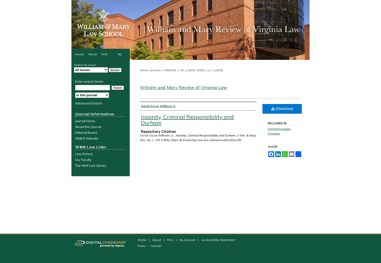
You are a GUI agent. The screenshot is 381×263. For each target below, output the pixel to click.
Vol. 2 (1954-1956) (192, 70)
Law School (84, 154)
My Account (187, 240)
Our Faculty (83, 160)
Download (282, 109)
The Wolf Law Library (90, 165)
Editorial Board (86, 133)
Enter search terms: (89, 81)
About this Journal (88, 127)
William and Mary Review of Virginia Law (183, 87)
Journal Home (85, 121)
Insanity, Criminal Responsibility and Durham (187, 119)
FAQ (170, 240)
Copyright (156, 245)
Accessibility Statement (218, 240)
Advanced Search (88, 103)
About (157, 240)
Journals (156, 70)
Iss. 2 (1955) (215, 70)
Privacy (142, 245)
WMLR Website (86, 138)
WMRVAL (170, 70)
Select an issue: (85, 65)
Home (143, 70)
